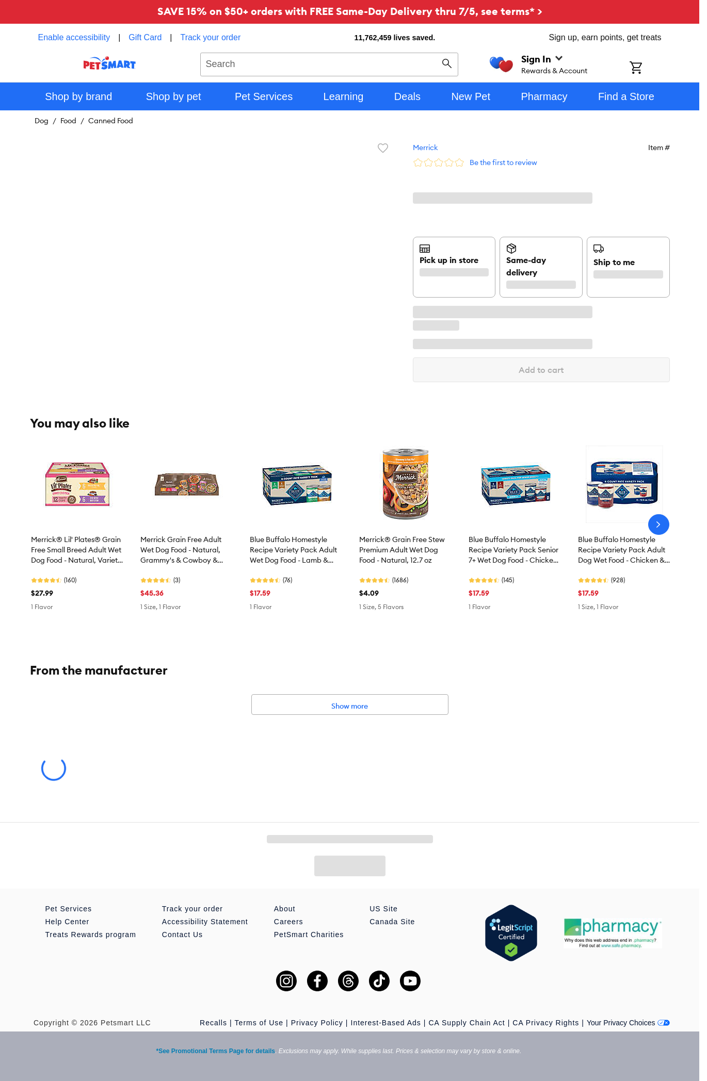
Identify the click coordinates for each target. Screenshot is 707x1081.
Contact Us (182, 934)
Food (68, 120)
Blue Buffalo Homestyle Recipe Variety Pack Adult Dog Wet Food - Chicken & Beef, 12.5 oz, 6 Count (621, 550)
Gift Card (145, 37)
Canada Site (392, 922)
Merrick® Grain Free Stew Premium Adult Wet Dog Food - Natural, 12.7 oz (402, 550)
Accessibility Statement (205, 922)
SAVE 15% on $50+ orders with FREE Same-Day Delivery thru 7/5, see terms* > (349, 11)
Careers (288, 922)
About (285, 909)
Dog (42, 120)
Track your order (210, 37)
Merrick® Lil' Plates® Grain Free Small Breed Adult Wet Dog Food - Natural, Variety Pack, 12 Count (76, 550)
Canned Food (110, 120)
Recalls (213, 1023)
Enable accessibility (74, 37)
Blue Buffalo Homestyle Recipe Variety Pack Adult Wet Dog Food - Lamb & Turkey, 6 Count (293, 550)
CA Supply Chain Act (466, 1023)
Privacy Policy (317, 1023)
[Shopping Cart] (649, 68)
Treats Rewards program (90, 934)
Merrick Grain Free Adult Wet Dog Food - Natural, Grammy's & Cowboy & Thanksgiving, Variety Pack (186, 550)
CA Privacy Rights (545, 1023)
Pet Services (68, 909)
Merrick (425, 147)
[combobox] (329, 63)
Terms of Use (259, 1023)
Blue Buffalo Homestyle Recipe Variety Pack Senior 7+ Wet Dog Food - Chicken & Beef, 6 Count (513, 550)
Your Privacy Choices (628, 1023)
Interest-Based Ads (386, 1023)
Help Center (67, 922)
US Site (383, 909)
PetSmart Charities (309, 934)
